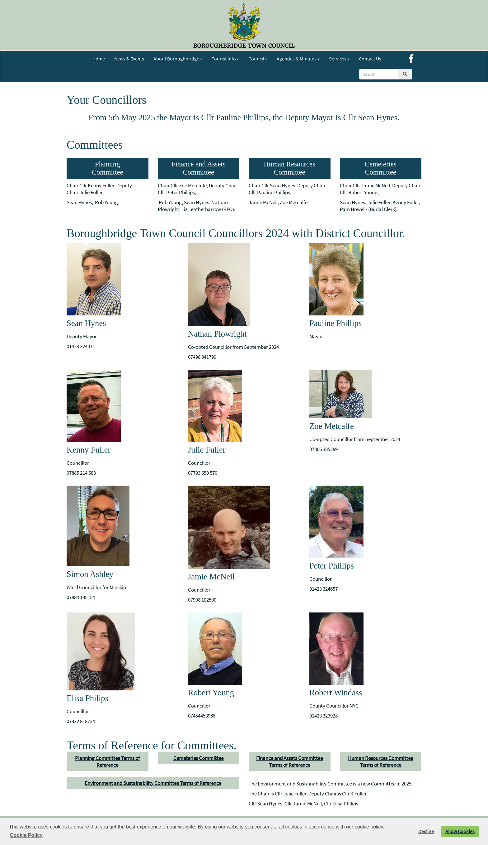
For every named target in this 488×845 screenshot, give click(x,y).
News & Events (129, 58)
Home (98, 58)
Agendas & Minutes (298, 58)
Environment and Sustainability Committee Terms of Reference (153, 783)
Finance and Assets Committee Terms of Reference (289, 761)
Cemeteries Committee (198, 758)
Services (339, 58)
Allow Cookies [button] (460, 831)
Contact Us (370, 58)
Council (257, 58)
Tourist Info (225, 58)
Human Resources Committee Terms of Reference (380, 761)
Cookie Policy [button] (26, 835)
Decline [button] (426, 831)
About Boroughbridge (177, 58)
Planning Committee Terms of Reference (107, 761)
